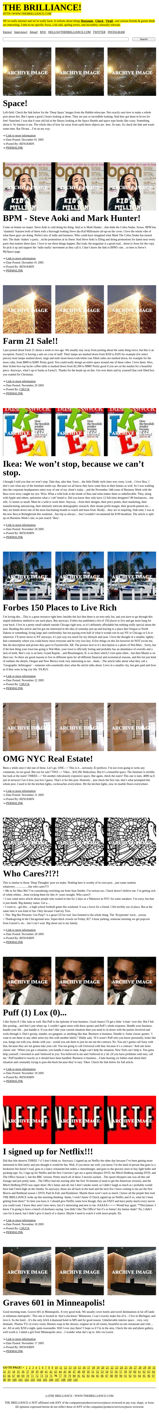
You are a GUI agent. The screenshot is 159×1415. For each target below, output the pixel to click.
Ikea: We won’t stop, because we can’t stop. (73, 468)
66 (9, 1375)
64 (153, 1371)
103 (33, 1379)
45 (65, 1371)
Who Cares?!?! (31, 873)
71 (32, 1375)
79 (69, 1375)
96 (148, 1375)
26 (130, 1367)
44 (60, 1371)
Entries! (7, 32)
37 (27, 1371)
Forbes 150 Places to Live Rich (60, 607)
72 (37, 1375)
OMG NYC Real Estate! (48, 758)
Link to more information (21, 135)
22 (112, 1367)
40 (41, 1371)
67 (13, 1375)
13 (70, 1367)
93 (134, 1375)
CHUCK (24, 389)
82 (83, 1375)
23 (116, 1367)
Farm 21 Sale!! (30, 341)
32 (4, 1371)
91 (125, 1375)
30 (149, 1367)
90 (120, 1375)
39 (37, 1371)
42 (50, 1371)
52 (97, 1371)
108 (63, 1379)
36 (23, 1371)
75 (50, 1375)
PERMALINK (14, 147)
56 (116, 1371)
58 (125, 1371)
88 (111, 1375)
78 (65, 1375)
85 (97, 1375)
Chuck (99, 21)
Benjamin (87, 21)
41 (46, 1371)
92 (130, 1375)
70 (27, 1375)
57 (120, 1371)
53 (102, 1371)
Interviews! (21, 32)
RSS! (43, 32)
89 (116, 1375)
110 (75, 1379)
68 (18, 1375)
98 (4, 1379)
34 (13, 1371)
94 (139, 1375)
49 (83, 1371)
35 (18, 1371)
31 (153, 1367)
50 (88, 1371)
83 (88, 1375)
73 (41, 1375)
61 (139, 1371)
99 (9, 1379)
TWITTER (99, 32)
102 (26, 1379)
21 (107, 1367)
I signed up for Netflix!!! (48, 1151)
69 (23, 1375)
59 (130, 1371)
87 (106, 1375)
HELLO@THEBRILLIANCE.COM (69, 32)
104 (39, 1379)
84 (93, 1375)
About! (34, 32)
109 (69, 1379)
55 (111, 1371)
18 (93, 1367)
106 (51, 1379)
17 (88, 1367)
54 (106, 1371)
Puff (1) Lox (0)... (35, 1012)
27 (135, 1367)
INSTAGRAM (116, 32)
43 (55, 1371)
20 (102, 1367)
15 (79, 1367)
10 (56, 1367)
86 (102, 1375)
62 (144, 1371)
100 (14, 1379)
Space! (15, 103)
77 (60, 1375)
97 (153, 1375)
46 (69, 1371)
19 (97, 1367)
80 (74, 1375)
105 (45, 1379)
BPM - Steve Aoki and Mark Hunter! (72, 218)
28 (140, 1367)
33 (9, 1371)
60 (134, 1371)
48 (78, 1371)
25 (125, 1367)
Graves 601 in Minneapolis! (54, 1302)
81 (78, 1375)
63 (148, 1371)
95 (144, 1375)
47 (74, 1371)
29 (144, 1367)
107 (57, 1379)
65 (4, 1375)
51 (93, 1371)
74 (46, 1375)
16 (84, 1367)
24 (121, 1367)
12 (65, 1367)
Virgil (109, 21)
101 (20, 1379)
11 (60, 1367)
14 (74, 1367)
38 (32, 1371)
